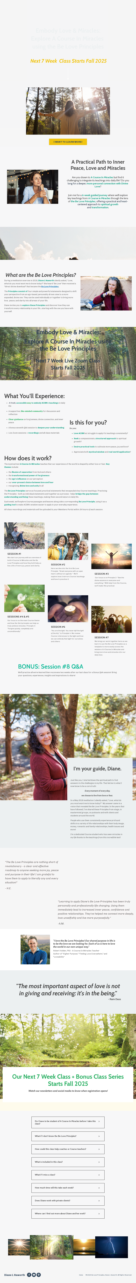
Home (81, 1278)
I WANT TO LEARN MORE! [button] (68, 142)
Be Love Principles (50, 287)
